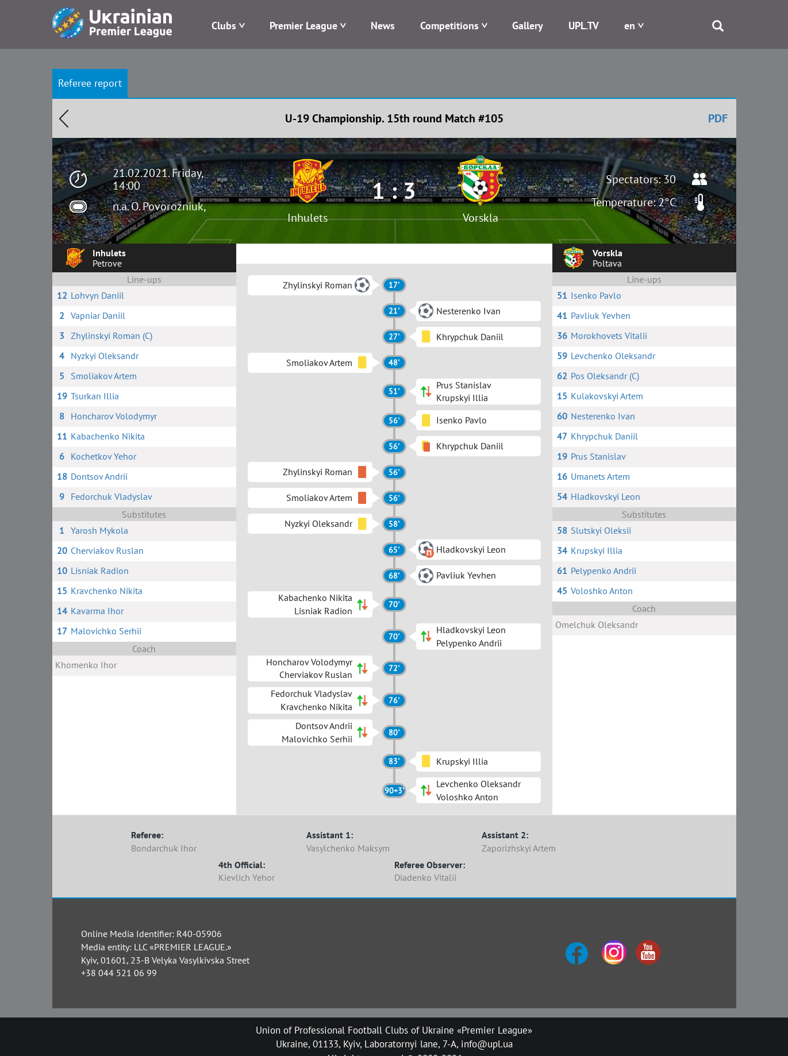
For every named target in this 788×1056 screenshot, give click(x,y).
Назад (63, 118)
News (383, 25)
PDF (718, 118)
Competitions (449, 25)
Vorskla (480, 217)
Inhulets (307, 217)
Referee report (90, 83)
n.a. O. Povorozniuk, (159, 206)
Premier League (303, 25)
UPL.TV (583, 25)
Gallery (527, 25)
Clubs (224, 25)
